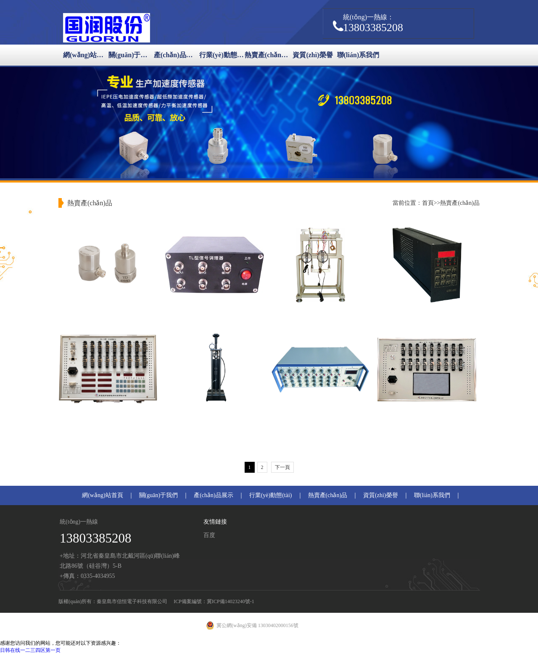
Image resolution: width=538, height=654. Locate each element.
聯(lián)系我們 (358, 54)
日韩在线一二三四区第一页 (30, 650)
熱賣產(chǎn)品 (267, 54)
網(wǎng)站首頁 (85, 54)
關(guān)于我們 (131, 54)
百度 (209, 535)
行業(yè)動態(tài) (222, 54)
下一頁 (282, 467)
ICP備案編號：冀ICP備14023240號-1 (214, 601)
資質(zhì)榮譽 (312, 54)
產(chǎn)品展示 (176, 54)
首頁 (428, 203)
